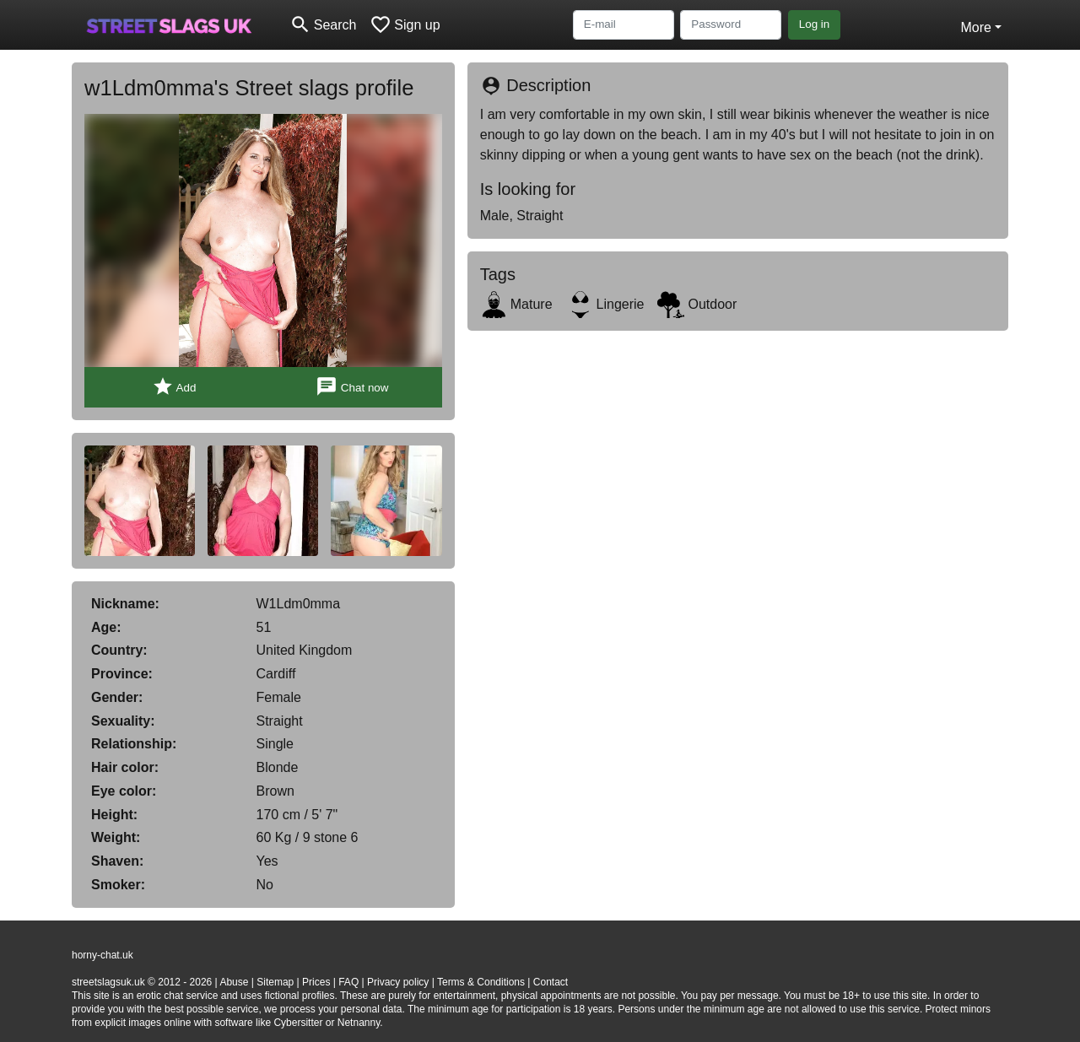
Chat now (352, 386)
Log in (814, 24)
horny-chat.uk (102, 955)
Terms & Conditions (481, 982)
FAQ (348, 982)
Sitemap (275, 982)
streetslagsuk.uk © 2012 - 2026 (142, 982)
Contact (550, 982)
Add (174, 386)
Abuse (233, 982)
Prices (316, 982)
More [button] (975, 27)
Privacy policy (398, 982)
